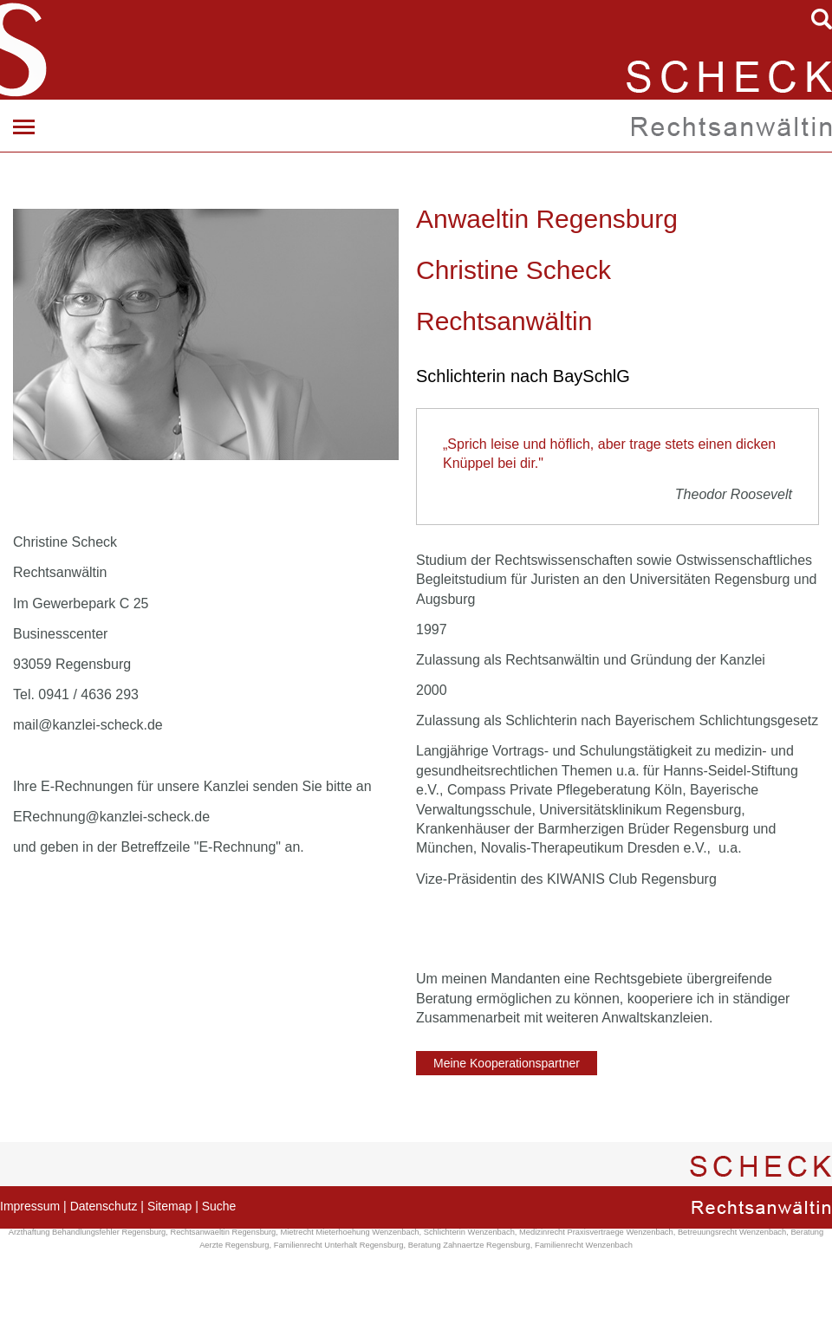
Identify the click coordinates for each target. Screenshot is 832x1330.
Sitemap (169, 1206)
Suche (219, 1206)
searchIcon (821, 19)
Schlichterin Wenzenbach (469, 1232)
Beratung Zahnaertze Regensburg (469, 1245)
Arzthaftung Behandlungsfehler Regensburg (87, 1232)
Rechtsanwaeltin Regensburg (223, 1232)
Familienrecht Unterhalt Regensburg (339, 1245)
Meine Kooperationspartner (506, 1063)
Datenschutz (104, 1206)
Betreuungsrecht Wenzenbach (732, 1232)
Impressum (30, 1206)
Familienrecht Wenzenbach (584, 1245)
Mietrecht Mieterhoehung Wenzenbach (349, 1232)
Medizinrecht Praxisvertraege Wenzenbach (596, 1232)
